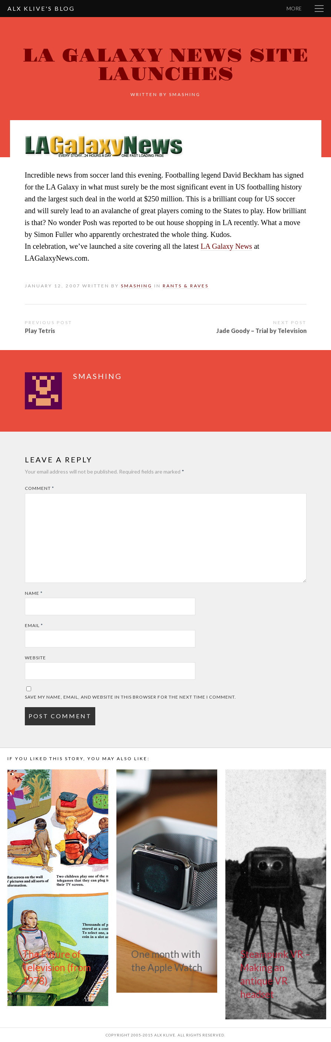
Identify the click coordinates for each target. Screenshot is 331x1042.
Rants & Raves (186, 285)
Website (35, 657)
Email (34, 625)
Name (34, 593)
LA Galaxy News (226, 246)
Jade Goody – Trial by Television (261, 330)
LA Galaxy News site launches (165, 65)
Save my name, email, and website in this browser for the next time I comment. (130, 697)
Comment (39, 488)
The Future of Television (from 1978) (56, 967)
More (294, 8)
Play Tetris (40, 330)
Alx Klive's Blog (41, 8)
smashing (185, 94)
